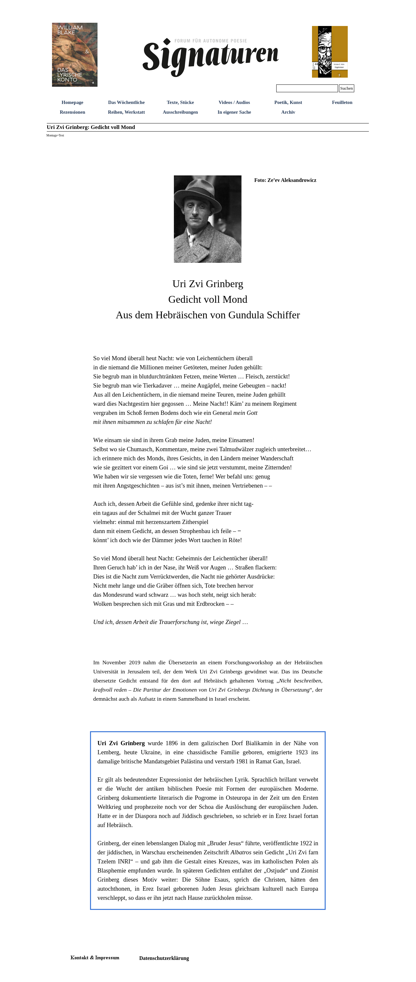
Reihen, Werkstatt (126, 112)
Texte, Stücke (180, 102)
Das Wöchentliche (126, 102)
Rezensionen (72, 112)
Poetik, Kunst (288, 102)
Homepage (73, 102)
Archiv (288, 112)
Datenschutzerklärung (164, 958)
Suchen (346, 88)
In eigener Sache (234, 112)
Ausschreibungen (180, 112)
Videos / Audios (234, 102)
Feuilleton (342, 102)
